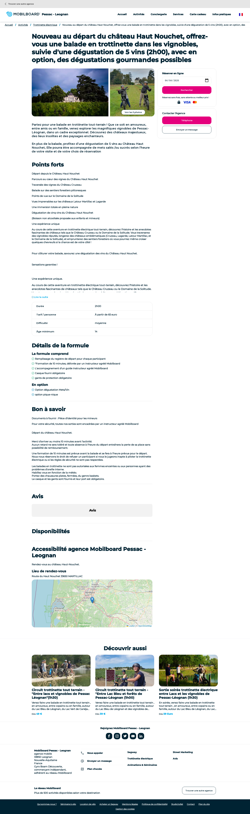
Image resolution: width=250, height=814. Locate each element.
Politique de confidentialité (154, 804)
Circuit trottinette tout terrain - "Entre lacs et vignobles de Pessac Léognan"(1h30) (61, 694)
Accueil (122, 14)
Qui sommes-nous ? (47, 804)
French (243, 14)
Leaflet (130, 626)
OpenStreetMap (145, 626)
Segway (132, 752)
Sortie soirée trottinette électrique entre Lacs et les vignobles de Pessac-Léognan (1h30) (188, 694)
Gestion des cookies (125, 809)
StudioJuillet (177, 804)
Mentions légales (130, 804)
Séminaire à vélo (68, 804)
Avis (175, 758)
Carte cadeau (198, 14)
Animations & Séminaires (142, 765)
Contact (191, 804)
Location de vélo (88, 804)
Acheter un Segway (108, 804)
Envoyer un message (187, 130)
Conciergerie (159, 14)
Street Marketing (183, 752)
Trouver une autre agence (19, 3)
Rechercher (187, 90)
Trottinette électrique (45, 24)
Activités (23, 24)
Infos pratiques (221, 14)
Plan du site (204, 804)
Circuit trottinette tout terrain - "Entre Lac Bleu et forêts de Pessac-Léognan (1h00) (121, 694)
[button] (31, 519)
